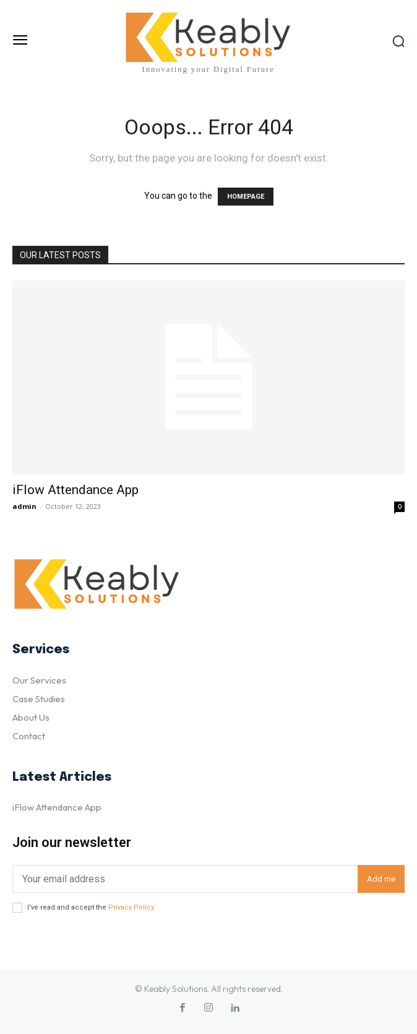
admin (24, 506)
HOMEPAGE (245, 197)
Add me (381, 879)
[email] (185, 879)
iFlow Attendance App (75, 489)
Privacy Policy (130, 907)
